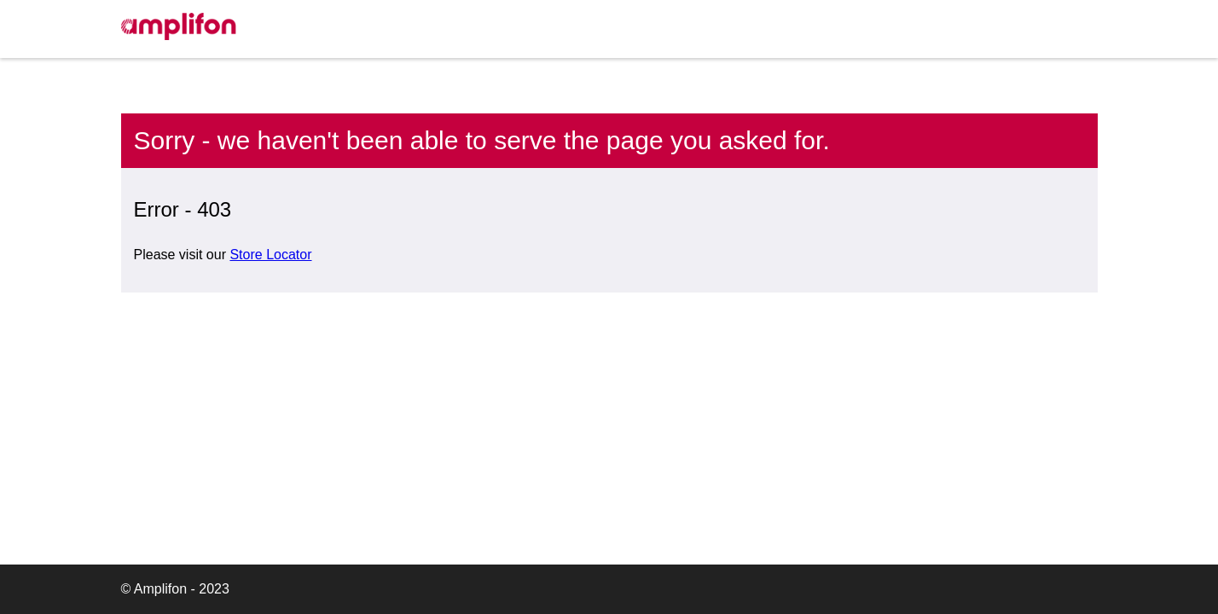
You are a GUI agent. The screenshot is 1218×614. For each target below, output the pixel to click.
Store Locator (270, 254)
